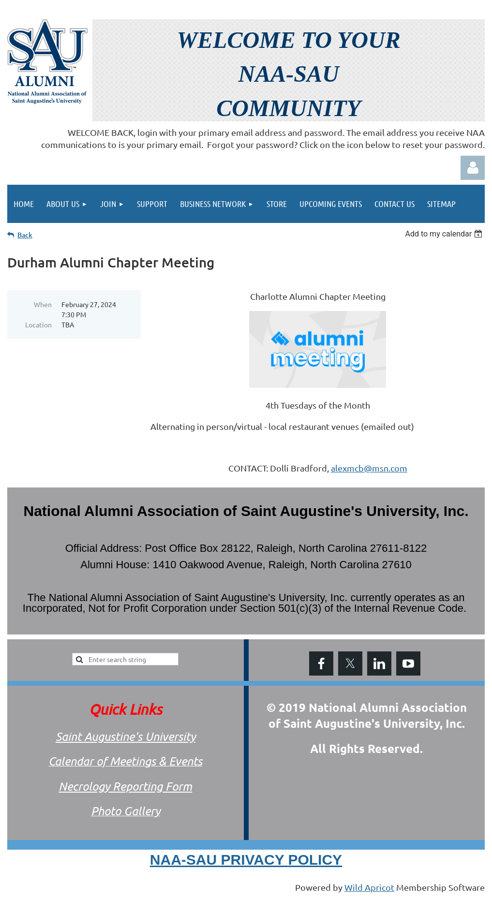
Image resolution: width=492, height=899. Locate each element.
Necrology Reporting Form (125, 786)
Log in (473, 168)
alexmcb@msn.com (369, 468)
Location (38, 324)
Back (24, 234)
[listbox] (445, 234)
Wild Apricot (369, 887)
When (43, 304)
